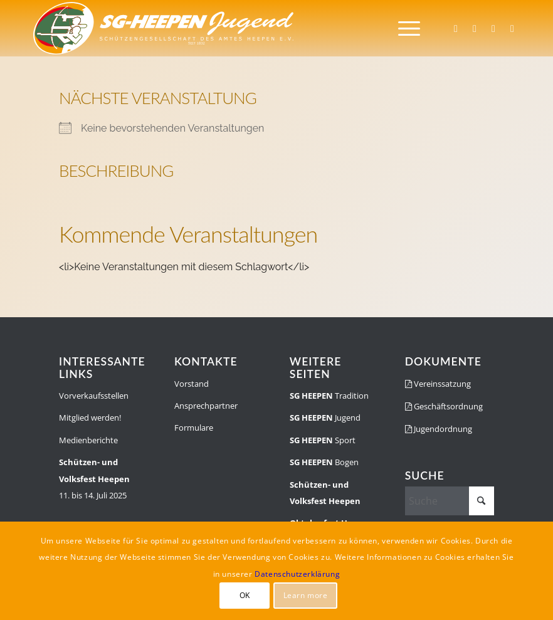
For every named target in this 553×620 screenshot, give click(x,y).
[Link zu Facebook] (455, 28)
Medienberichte (88, 440)
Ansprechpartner (206, 405)
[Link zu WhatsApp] (493, 28)
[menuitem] (403, 28)
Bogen (324, 462)
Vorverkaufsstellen (94, 395)
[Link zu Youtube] (512, 28)
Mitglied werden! (90, 417)
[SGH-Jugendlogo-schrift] (164, 28)
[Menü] (403, 28)
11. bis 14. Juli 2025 (94, 478)
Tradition (329, 395)
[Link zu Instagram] (474, 28)
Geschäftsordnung (444, 406)
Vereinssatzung (438, 383)
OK (245, 595)
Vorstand (191, 383)
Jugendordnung (438, 428)
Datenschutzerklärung (297, 574)
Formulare (193, 427)
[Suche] (449, 500)
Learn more (305, 595)
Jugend (325, 417)
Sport (323, 440)
